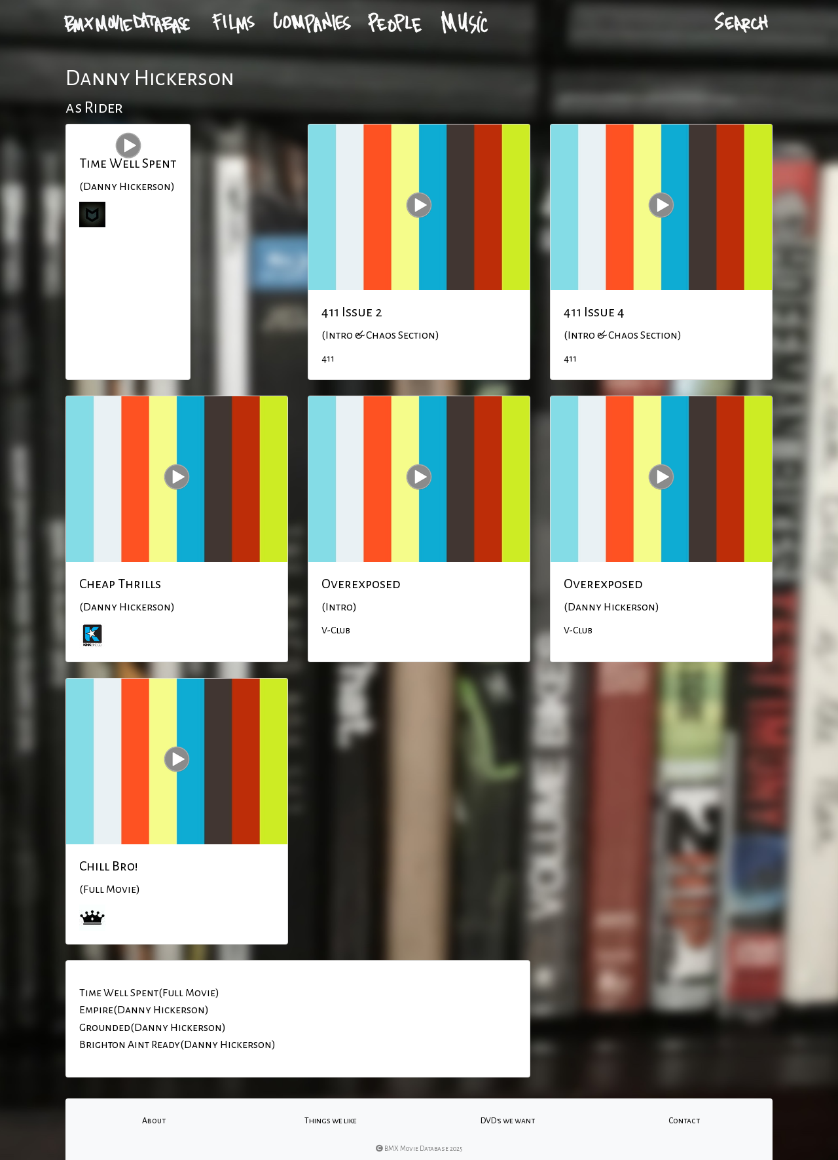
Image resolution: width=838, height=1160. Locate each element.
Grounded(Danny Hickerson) (152, 1028)
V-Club (335, 630)
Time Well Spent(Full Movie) (149, 993)
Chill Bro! (108, 866)
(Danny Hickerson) (127, 187)
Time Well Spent (128, 163)
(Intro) (339, 607)
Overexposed (361, 583)
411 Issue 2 (351, 312)
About (154, 1120)
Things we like (330, 1120)
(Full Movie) (109, 889)
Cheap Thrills (120, 583)
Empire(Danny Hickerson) (144, 1010)
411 (328, 358)
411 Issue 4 (594, 312)
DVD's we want (508, 1120)
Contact (684, 1120)
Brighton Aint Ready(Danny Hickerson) (177, 1045)
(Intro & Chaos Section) (380, 335)
